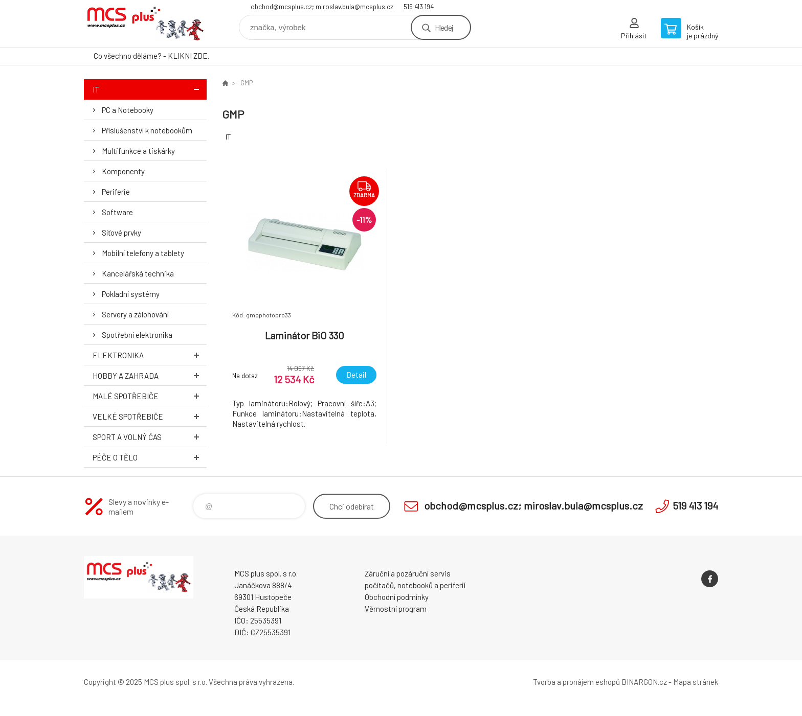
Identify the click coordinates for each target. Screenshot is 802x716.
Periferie (116, 191)
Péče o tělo (150, 457)
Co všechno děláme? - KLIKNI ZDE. (151, 55)
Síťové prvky (121, 232)
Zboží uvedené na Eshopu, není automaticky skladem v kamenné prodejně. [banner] (145, 24)
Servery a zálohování (135, 314)
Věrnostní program (396, 608)
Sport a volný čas (150, 437)
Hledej (444, 27)
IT (150, 89)
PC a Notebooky (127, 109)
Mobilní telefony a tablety (143, 253)
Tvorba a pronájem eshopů (576, 681)
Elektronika (150, 355)
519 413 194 (419, 7)
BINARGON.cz (644, 681)
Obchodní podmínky (397, 597)
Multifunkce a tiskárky (138, 150)
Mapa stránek (695, 681)
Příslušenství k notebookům (147, 130)
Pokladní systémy (131, 293)
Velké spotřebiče (150, 416)
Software (117, 212)
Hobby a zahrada (150, 375)
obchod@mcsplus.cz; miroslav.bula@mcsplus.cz (322, 7)
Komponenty (123, 171)
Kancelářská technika (138, 273)
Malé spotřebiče (150, 396)
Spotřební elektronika (137, 334)
